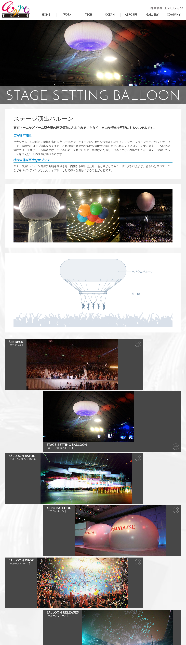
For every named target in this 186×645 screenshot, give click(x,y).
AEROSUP (131, 15)
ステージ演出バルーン (106, 600)
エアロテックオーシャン (19, 606)
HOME (46, 15)
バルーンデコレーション (63, 610)
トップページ (13, 591)
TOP (53, 591)
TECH (88, 15)
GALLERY (152, 15)
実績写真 (143, 591)
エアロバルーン (103, 610)
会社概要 (143, 601)
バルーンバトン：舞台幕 (107, 605)
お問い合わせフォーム (18, 596)
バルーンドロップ (104, 615)
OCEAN (110, 15)
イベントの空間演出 (61, 605)
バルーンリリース (104, 620)
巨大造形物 (56, 596)
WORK (67, 15)
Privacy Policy (93, 637)
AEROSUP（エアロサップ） (21, 611)
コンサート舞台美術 (61, 600)
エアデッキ (100, 596)
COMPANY (173, 15)
